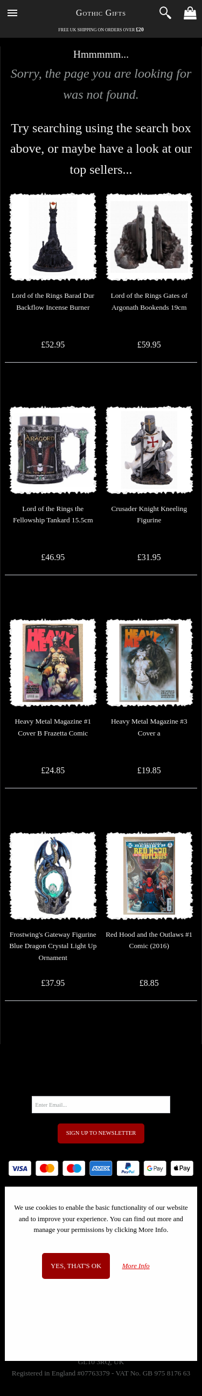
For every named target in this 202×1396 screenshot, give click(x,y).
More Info (136, 1266)
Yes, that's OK (76, 1266)
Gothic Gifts (101, 12)
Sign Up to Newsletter (101, 1133)
